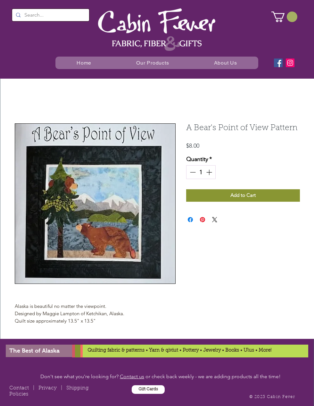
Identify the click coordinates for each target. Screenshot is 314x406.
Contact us (132, 376)
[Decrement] (192, 172)
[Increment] (210, 172)
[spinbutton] (201, 172)
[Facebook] (278, 63)
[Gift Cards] (148, 389)
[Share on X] (215, 219)
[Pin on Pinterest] (202, 219)
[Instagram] (290, 63)
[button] (284, 17)
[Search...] (50, 15)
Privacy (47, 388)
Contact (19, 388)
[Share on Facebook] (190, 219)
